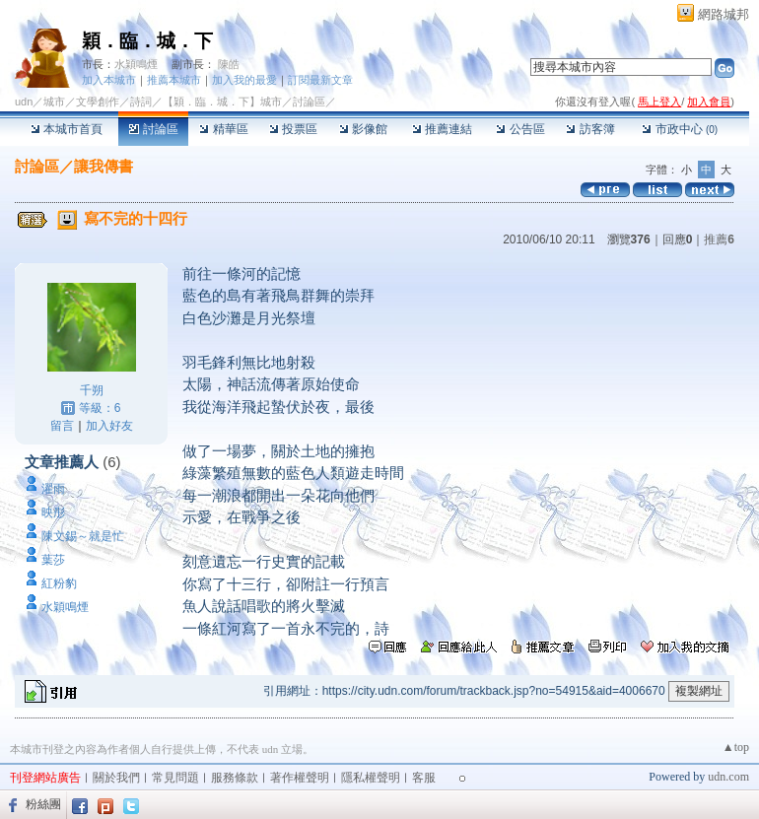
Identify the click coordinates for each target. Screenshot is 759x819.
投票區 (293, 129)
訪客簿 (590, 129)
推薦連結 (442, 129)
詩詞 (141, 101)
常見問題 (175, 778)
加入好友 (109, 426)
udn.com (728, 777)
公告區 (520, 129)
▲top (736, 747)
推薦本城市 (174, 80)
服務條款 (234, 778)
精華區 (223, 129)
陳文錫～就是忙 (82, 536)
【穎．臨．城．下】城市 (222, 101)
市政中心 (680, 129)
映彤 (53, 512)
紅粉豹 (59, 583)
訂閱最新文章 (320, 80)
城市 (54, 101)
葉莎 (53, 560)
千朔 (92, 390)
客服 (424, 778)
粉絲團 (43, 804)
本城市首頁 (67, 129)
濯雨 (53, 489)
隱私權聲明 (370, 778)
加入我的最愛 (244, 80)
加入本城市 (109, 80)
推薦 (719, 239)
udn (24, 101)
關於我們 (116, 778)
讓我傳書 (103, 166)
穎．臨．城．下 (147, 41)
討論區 (153, 129)
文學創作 (97, 101)
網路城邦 (723, 14)
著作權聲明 (299, 778)
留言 (62, 426)
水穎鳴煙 (136, 64)
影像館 (363, 129)
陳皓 (229, 64)
